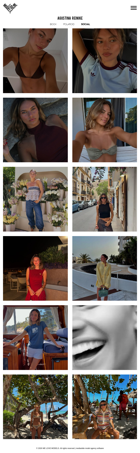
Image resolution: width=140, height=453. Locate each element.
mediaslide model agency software (90, 448)
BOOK (53, 24)
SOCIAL (85, 24)
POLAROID (68, 24)
